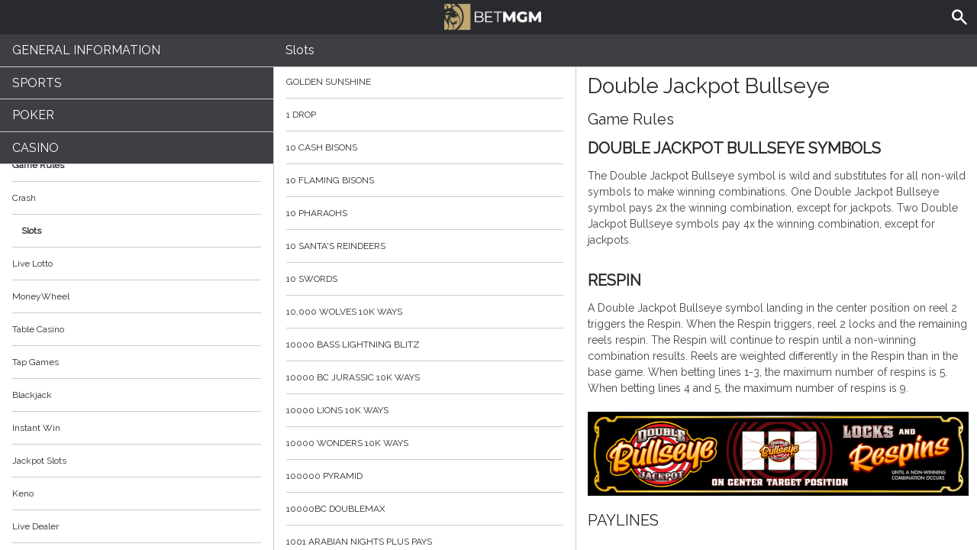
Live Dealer (35, 526)
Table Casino (38, 329)
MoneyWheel (40, 296)
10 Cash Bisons (424, 147)
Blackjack (32, 395)
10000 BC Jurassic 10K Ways (424, 377)
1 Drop (424, 114)
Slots (31, 230)
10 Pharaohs (424, 213)
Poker (33, 115)
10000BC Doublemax (424, 508)
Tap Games (35, 362)
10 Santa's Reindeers (424, 246)
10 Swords (424, 278)
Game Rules (136, 165)
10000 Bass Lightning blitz (424, 344)
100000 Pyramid (424, 476)
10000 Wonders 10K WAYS (424, 443)
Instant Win (36, 427)
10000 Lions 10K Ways (424, 410)
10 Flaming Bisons (424, 180)
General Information (86, 50)
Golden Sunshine (424, 81)
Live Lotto (32, 263)
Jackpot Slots (39, 460)
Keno (23, 493)
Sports (37, 83)
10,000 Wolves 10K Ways (424, 311)
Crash (24, 197)
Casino (35, 148)
